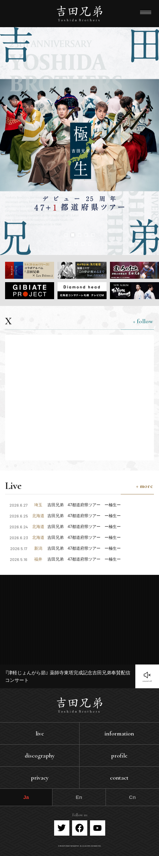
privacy (40, 777)
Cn (132, 797)
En (79, 797)
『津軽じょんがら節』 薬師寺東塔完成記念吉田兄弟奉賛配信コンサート (67, 676)
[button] (66, 235)
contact (119, 777)
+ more (144, 486)
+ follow (143, 321)
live (40, 733)
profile (119, 755)
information (119, 733)
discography (40, 755)
